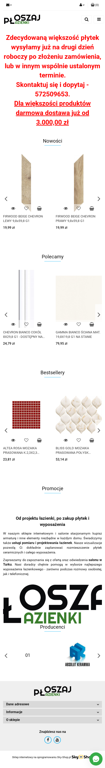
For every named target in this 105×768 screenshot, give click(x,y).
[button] (95, 5)
